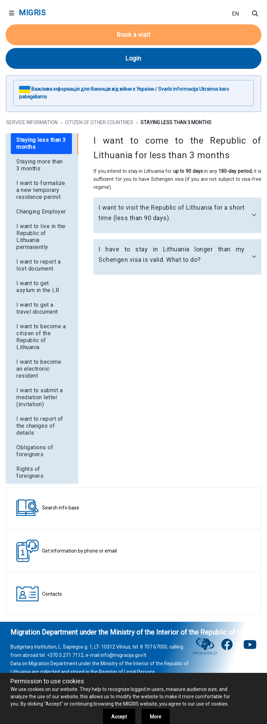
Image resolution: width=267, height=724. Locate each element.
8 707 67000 (153, 647)
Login (133, 58)
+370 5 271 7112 (65, 655)
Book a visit (133, 34)
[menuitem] (41, 143)
